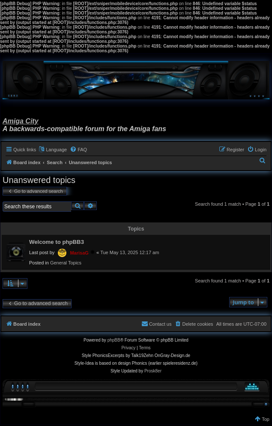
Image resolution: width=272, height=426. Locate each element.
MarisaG (79, 252)
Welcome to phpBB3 (56, 242)
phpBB (114, 340)
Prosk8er (152, 371)
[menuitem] (78, 149)
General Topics (65, 262)
